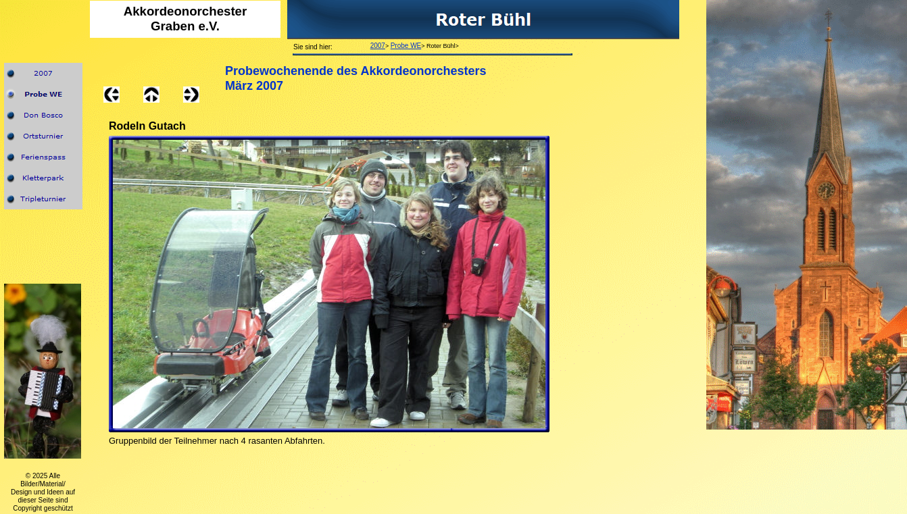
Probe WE (406, 45)
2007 (377, 45)
